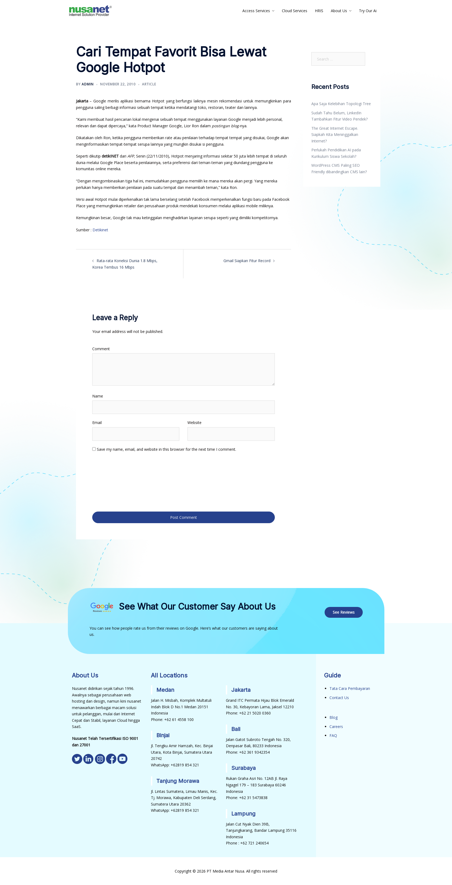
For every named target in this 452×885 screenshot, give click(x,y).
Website (194, 422)
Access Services (256, 10)
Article (149, 84)
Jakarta (240, 690)
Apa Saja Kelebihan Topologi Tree (341, 103)
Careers (336, 726)
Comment (101, 348)
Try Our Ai (368, 10)
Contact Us (339, 697)
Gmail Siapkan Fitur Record (246, 260)
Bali (235, 729)
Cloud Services (294, 10)
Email (97, 422)
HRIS (319, 10)
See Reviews (344, 612)
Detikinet (100, 229)
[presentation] (114, 481)
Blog (333, 717)
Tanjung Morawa (177, 780)
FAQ (333, 735)
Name (97, 396)
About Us (339, 10)
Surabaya (243, 768)
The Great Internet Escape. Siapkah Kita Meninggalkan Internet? (334, 134)
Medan (165, 690)
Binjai (162, 735)
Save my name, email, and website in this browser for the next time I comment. (166, 449)
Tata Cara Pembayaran (349, 688)
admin (88, 84)
